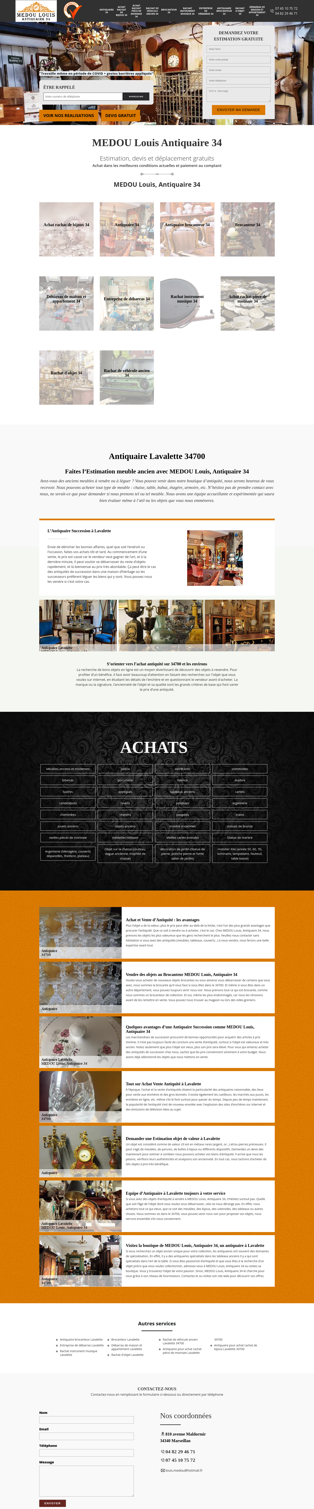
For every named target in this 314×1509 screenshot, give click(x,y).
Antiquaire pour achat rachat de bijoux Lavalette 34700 (235, 1347)
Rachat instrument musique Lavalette (78, 1353)
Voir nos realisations (68, 115)
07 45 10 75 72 (286, 8)
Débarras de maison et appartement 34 (257, 11)
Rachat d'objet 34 (240, 11)
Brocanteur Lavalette (125, 1339)
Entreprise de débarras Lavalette (82, 1345)
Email (44, 1429)
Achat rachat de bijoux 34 (121, 11)
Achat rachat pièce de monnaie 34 (136, 11)
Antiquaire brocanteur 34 (224, 11)
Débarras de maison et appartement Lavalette (126, 1347)
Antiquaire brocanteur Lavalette (81, 1339)
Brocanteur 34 (169, 11)
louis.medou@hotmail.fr (181, 1470)
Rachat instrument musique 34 (187, 11)
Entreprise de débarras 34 (205, 11)
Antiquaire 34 (107, 11)
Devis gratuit (120, 115)
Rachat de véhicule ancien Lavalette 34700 (180, 1341)
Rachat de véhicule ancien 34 (152, 11)
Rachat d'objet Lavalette (127, 1355)
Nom (43, 1412)
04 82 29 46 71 (286, 13)
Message (46, 1462)
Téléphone (48, 1445)
